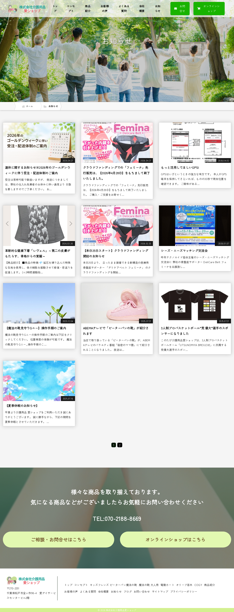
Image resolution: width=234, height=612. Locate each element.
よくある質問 (123, 8)
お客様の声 (105, 8)
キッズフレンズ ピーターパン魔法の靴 (113, 585)
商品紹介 (87, 8)
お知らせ (158, 8)
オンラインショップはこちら (175, 539)
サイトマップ (160, 591)
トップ (55, 8)
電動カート (167, 585)
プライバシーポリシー (183, 591)
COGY (198, 585)
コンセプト (71, 8)
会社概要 (142, 8)
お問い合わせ (142, 591)
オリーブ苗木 (184, 585)
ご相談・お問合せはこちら (58, 539)
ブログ (128, 591)
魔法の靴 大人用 (149, 585)
